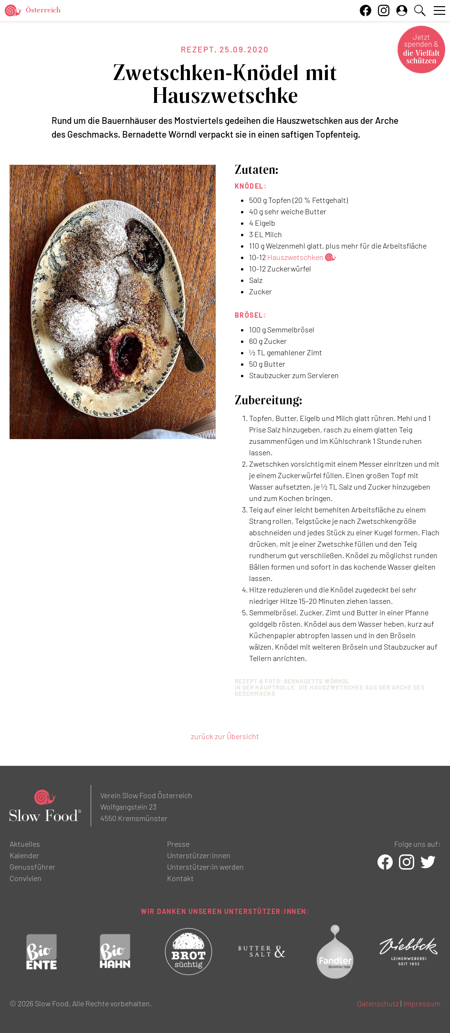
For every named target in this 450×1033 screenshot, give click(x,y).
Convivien (26, 878)
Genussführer (32, 866)
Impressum (421, 1003)
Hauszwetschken (295, 256)
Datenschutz (378, 1003)
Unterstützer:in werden (205, 866)
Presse (178, 843)
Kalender (24, 855)
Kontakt (180, 878)
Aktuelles (25, 843)
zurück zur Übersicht (225, 736)
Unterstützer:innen (198, 855)
